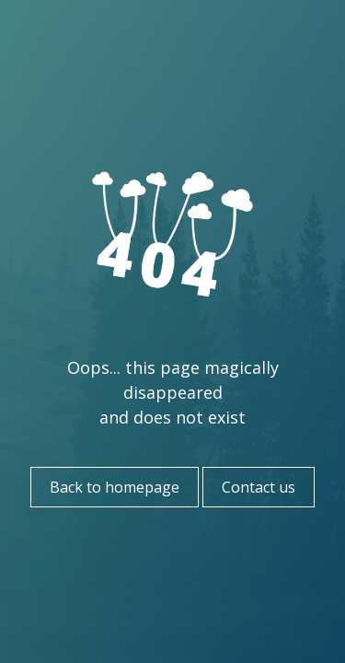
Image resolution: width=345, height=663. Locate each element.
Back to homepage (114, 487)
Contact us (258, 487)
